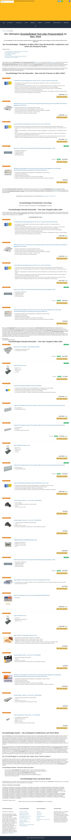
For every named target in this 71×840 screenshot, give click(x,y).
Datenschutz (39, 813)
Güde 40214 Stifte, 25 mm (20, 615)
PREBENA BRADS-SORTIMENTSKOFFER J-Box (25, 540)
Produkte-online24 (56, 191)
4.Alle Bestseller (8, 55)
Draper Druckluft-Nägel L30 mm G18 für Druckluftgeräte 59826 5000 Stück (32, 595)
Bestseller (53, 62)
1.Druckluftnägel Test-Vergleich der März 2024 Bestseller (16, 51)
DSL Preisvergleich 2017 (24, 818)
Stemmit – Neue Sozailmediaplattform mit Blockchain (24, 822)
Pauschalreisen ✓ (19, 22)
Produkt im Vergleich (8, 833)
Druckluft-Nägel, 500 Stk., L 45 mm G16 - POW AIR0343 (27, 655)
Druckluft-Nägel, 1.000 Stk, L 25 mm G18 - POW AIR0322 (27, 520)
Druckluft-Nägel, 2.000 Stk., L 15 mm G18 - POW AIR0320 (27, 500)
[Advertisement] (35, 12)
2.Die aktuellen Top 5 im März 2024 (12, 52)
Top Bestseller (39, 62)
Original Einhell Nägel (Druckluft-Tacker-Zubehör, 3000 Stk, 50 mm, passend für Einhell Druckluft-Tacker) (39, 465)
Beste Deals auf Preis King (48, 196)
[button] (13, 22)
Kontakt (38, 817)
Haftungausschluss (41, 816)
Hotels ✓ (26, 22)
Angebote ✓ (40, 22)
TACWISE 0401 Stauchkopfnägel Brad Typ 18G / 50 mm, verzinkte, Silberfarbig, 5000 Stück (36, 80)
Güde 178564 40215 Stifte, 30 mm (22, 445)
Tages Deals (66, 22)
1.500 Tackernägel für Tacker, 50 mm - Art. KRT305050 (27, 715)
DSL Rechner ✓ (48, 22)
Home (4, 22)
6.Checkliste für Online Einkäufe (11, 57)
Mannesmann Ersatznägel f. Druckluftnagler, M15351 (26, 346)
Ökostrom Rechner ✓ (57, 22)
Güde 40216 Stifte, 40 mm (20, 365)
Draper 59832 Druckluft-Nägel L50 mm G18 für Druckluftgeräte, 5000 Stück (32, 579)
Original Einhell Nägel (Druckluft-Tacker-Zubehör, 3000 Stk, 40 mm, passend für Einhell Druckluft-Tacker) (39, 405)
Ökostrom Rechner (23, 811)
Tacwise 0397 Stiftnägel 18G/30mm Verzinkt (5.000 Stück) (28, 385)
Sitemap (38, 811)
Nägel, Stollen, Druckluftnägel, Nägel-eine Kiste (25, 635)
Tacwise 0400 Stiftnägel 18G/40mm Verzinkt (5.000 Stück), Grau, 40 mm (31, 483)
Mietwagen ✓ (33, 22)
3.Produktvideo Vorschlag (10, 53)
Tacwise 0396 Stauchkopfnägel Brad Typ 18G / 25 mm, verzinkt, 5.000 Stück (32, 124)
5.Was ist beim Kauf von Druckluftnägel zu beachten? (16, 56)
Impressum (39, 814)
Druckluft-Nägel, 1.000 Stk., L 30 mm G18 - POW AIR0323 (27, 695)
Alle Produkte (11, 22)
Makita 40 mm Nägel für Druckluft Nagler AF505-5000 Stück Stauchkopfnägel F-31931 (34, 148)
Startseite (4, 30)
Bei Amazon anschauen (62, 96)
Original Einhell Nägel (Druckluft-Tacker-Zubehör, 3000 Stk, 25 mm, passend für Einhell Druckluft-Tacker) (39, 425)
